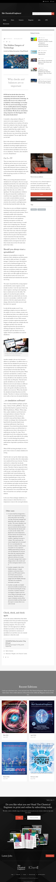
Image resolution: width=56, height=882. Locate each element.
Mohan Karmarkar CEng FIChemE (15, 637)
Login (52, 1)
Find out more (41, 161)
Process (42, 59)
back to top (49, 795)
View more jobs (49, 850)
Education (43, 32)
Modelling (34, 201)
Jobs (27, 19)
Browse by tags (32, 868)
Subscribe (46, 1)
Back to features (9, 646)
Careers (42, 50)
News (8, 19)
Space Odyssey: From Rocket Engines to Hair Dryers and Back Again (45, 54)
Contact (24, 868)
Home (3, 19)
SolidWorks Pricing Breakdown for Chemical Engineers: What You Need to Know (45, 64)
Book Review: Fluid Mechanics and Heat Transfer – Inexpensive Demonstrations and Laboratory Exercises (45, 37)
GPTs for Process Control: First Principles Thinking (44, 73)
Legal (10, 868)
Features (14, 19)
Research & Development (46, 71)
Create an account (41, 191)
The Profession (9, 33)
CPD (31, 19)
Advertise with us (43, 868)
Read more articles (17, 649)
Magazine (21, 19)
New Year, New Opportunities (45, 45)
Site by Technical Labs (28, 874)
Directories (37, 19)
